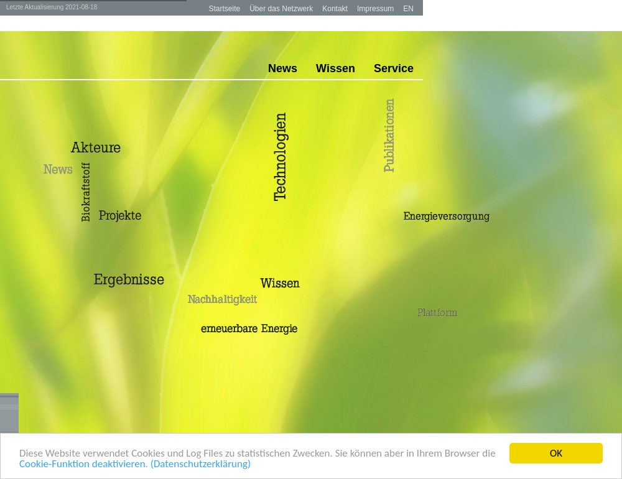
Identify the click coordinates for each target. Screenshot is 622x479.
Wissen (335, 68)
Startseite (224, 8)
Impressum (375, 8)
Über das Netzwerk (281, 8)
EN (408, 8)
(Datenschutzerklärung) (201, 464)
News (282, 68)
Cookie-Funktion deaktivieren (82, 464)
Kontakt (335, 8)
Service (394, 68)
